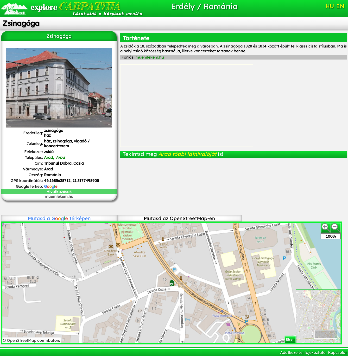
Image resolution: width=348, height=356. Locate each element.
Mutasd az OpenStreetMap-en (179, 218)
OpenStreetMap (22, 340)
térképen (71, 218)
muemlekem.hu (59, 196)
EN (340, 6)
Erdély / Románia (204, 6)
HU (329, 6)
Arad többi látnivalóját (187, 154)
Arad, (54, 157)
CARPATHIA (75, 6)
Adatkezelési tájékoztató (303, 352)
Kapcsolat (337, 352)
